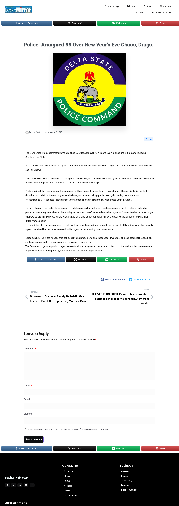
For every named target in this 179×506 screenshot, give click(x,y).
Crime (149, 132)
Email (27, 384)
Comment (30, 333)
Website (28, 399)
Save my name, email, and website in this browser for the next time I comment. (68, 414)
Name (28, 371)
